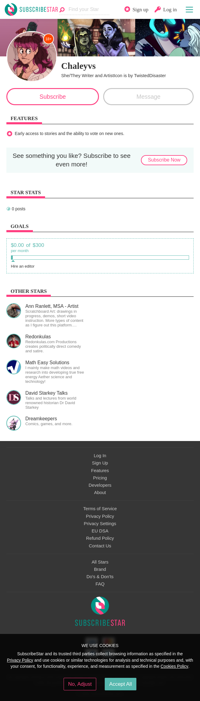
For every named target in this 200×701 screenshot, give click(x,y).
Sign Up (100, 463)
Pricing (100, 477)
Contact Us (100, 545)
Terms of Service (100, 508)
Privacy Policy (100, 516)
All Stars (100, 562)
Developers (100, 485)
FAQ (100, 584)
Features (100, 470)
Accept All (120, 684)
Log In (100, 455)
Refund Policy (100, 538)
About (100, 492)
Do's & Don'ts (100, 576)
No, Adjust (80, 684)
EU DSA (100, 530)
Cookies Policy (174, 666)
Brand (100, 569)
